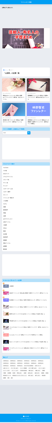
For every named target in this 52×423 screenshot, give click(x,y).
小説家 (5, 225)
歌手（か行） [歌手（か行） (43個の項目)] (37, 376)
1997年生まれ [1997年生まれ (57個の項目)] (26, 364)
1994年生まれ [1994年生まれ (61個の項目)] (6, 364)
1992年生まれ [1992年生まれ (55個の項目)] (33, 361)
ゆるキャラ (6, 173)
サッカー (5, 186)
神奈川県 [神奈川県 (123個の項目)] (43, 376)
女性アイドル (6, 222)
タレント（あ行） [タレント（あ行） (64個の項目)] (42, 369)
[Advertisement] (26, 18)
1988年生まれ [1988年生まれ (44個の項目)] (12, 361)
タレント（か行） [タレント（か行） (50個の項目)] (6, 371)
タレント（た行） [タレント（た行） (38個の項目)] (15, 371)
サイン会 (5, 183)
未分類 (5, 235)
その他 (5, 170)
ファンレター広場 (26, 2)
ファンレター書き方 (8, 198)
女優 (4, 216)
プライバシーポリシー (26, 419)
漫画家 (5, 241)
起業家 (5, 247)
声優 (4, 213)
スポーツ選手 (6, 192)
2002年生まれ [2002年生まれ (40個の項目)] (19, 366)
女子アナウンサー (8, 219)
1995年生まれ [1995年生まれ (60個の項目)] (12, 364)
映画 (4, 231)
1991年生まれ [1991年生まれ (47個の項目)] (26, 361)
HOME (26, 417)
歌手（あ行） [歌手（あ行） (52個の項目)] (30, 376)
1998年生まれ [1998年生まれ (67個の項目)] (33, 364)
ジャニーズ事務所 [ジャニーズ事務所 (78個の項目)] (23, 369)
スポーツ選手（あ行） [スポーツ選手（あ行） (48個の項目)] (33, 369)
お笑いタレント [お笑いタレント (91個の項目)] (6, 369)
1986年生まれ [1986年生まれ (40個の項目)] (6, 361)
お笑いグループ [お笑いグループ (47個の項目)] (38, 366)
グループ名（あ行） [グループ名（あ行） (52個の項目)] (14, 369)
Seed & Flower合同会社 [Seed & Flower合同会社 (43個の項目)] (28, 366)
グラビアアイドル (8, 176)
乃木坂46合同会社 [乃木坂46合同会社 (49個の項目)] (23, 371)
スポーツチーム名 (8, 189)
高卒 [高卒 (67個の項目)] (12, 378)
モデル (5, 204)
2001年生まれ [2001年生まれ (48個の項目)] (12, 366)
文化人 (5, 228)
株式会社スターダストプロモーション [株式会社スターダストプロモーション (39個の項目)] (20, 376)
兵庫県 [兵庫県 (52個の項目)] (43, 371)
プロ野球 (5, 201)
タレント (5, 195)
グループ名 (6, 180)
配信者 (5, 250)
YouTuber (6, 167)
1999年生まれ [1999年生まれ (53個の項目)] (40, 364)
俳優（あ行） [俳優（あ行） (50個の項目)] (31, 371)
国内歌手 (5, 210)
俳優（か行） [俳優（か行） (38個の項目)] (37, 371)
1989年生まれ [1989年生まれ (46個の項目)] (19, 361)
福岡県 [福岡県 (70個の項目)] (4, 378)
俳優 (4, 207)
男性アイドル (6, 244)
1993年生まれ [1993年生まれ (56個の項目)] (40, 361)
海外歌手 (5, 238)
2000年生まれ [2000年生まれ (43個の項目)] (6, 366)
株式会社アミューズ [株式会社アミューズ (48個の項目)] (7, 376)
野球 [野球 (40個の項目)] (8, 378)
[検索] (28, 132)
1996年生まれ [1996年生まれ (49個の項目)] (19, 364)
